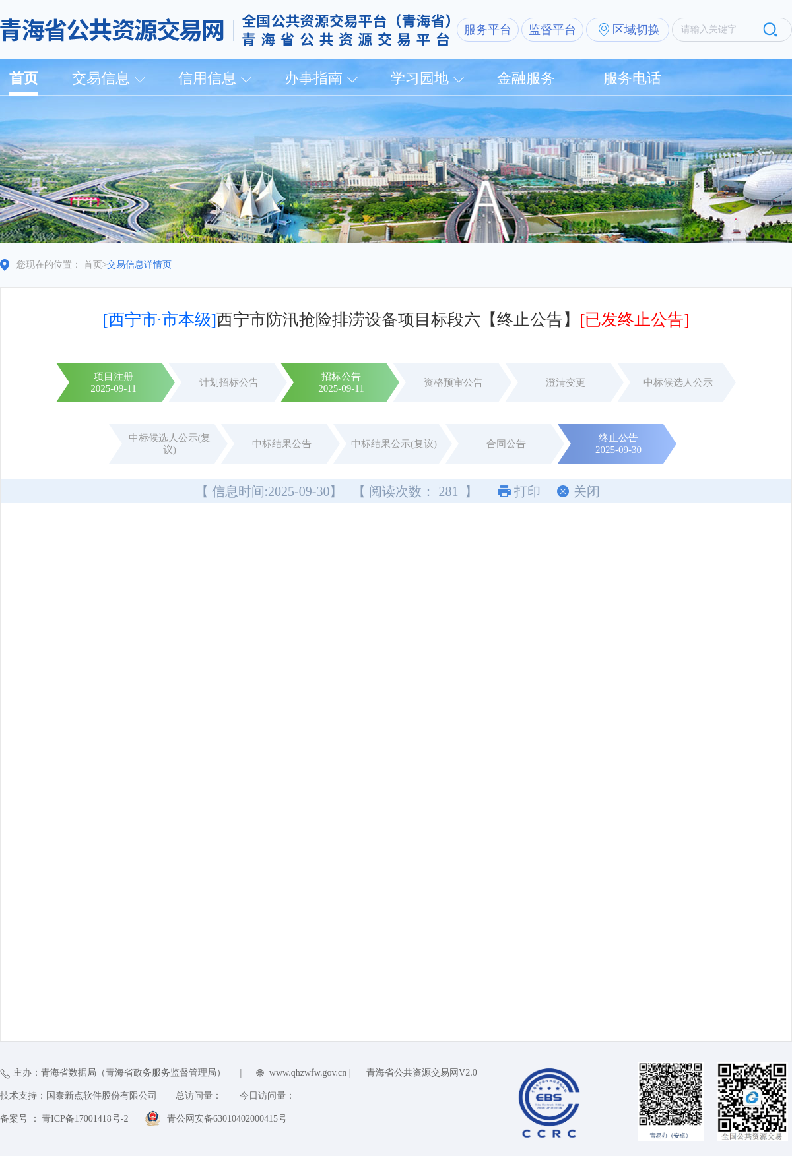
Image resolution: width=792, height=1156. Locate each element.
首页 (23, 78)
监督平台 (552, 29)
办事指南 (313, 78)
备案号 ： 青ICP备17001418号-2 (64, 1119)
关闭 (587, 491)
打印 (527, 491)
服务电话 (632, 78)
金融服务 (526, 78)
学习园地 (420, 78)
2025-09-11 (113, 388)
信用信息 (207, 78)
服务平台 (488, 29)
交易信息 (101, 78)
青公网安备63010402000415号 (227, 1119)
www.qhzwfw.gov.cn (307, 1073)
